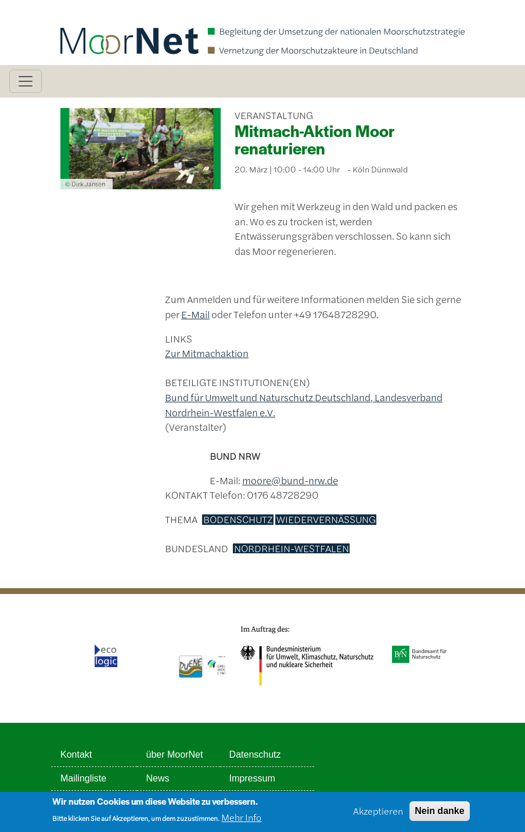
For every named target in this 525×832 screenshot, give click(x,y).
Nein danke (439, 814)
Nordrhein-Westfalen (291, 548)
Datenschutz (255, 754)
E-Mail (195, 314)
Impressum (252, 778)
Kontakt (76, 754)
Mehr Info (241, 820)
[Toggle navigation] (25, 81)
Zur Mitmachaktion (207, 353)
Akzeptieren (378, 813)
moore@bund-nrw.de (290, 480)
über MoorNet (174, 754)
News (158, 778)
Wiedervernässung (326, 519)
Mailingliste (83, 778)
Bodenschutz (238, 519)
